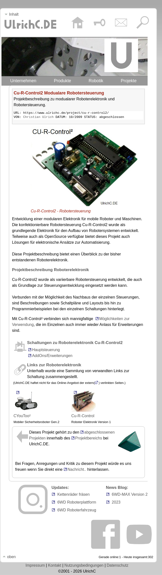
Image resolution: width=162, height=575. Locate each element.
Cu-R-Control (83, 404)
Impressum (35, 566)
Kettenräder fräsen (73, 495)
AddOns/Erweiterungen (52, 356)
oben (9, 557)
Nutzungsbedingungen (83, 566)
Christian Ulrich (38, 117)
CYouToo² (26, 404)
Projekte (129, 80)
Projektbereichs (88, 439)
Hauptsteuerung (46, 350)
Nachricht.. (75, 470)
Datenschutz (117, 566)
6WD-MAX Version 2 (130, 495)
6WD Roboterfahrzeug (76, 511)
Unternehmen (23, 80)
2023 (116, 503)
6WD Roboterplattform (76, 503)
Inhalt (11, 14)
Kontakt (54, 566)
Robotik (96, 80)
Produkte (62, 80)
